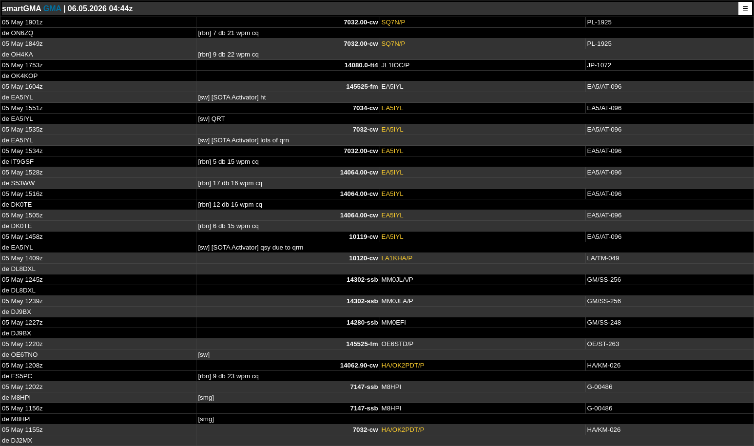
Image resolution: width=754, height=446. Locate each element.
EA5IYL (393, 108)
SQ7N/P (394, 22)
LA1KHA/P (397, 258)
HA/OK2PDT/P (403, 365)
